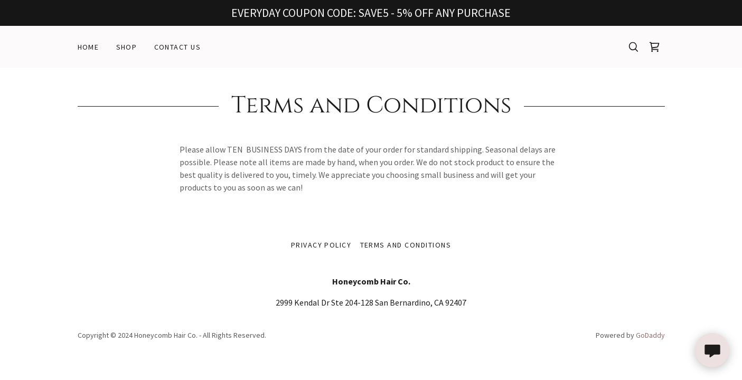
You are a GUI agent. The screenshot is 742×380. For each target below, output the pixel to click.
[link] (654, 47)
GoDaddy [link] (650, 335)
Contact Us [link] (177, 47)
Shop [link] (126, 47)
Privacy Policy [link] (321, 245)
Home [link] (88, 47)
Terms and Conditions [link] (406, 245)
